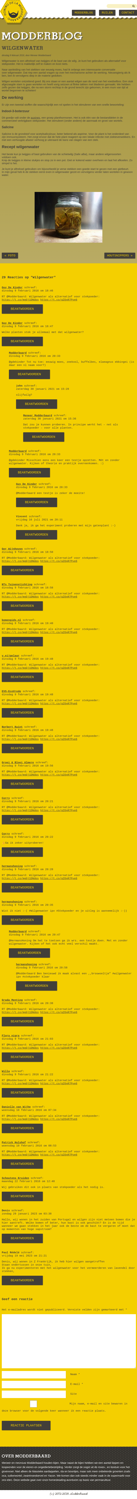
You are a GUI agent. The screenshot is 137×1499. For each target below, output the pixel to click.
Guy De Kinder (12, 287)
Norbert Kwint (12, 727)
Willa (6, 1071)
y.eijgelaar (10, 655)
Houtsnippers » (120, 255)
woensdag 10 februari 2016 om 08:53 (29, 1145)
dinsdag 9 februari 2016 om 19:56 (27, 765)
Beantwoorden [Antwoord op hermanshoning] (22, 887)
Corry (6, 798)
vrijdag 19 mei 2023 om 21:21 (24, 1255)
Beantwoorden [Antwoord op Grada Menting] (22, 1021)
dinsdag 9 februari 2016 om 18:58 (27, 587)
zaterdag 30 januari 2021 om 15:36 (49, 418)
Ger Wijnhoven (12, 549)
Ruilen (107, 12)
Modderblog (84, 12)
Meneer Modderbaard (37, 415)
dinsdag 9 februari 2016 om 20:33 (34, 356)
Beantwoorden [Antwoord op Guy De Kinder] (22, 309)
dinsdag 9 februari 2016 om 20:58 (41, 967)
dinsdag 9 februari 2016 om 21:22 (27, 1074)
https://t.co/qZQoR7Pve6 (58, 299)
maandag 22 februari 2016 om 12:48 (28, 1181)
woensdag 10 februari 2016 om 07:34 (29, 1110)
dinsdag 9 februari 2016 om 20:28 (27, 869)
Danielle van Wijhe (16, 1107)
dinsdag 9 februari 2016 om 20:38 (27, 1003)
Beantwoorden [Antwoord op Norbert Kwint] (22, 748)
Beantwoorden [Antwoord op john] (36, 404)
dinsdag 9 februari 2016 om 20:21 (27, 801)
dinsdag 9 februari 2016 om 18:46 (27, 290)
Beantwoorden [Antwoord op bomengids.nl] (22, 641)
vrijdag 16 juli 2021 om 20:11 (39, 519)
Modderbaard (18, 352)
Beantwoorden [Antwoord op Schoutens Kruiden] (22, 1196)
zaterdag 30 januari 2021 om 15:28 (42, 389)
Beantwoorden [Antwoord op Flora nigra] (22, 1057)
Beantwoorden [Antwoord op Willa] (22, 1092)
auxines (35, 117)
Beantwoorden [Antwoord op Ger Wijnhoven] (22, 570)
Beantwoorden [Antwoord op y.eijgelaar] (22, 677)
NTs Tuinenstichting (17, 584)
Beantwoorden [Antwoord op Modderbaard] (29, 374)
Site (73, 1394)
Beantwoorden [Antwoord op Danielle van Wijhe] (22, 1128)
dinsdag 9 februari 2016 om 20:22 (27, 837)
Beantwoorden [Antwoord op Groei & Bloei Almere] (22, 784)
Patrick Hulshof (14, 1142)
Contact (128, 12)
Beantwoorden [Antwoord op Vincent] (36, 534)
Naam (75, 1374)
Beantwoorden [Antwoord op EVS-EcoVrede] (22, 713)
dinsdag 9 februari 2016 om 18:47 (27, 326)
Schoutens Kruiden (15, 1178)
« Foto (9, 255)
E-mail (76, 1384)
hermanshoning (12, 866)
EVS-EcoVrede (11, 691)
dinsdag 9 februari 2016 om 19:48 (27, 659)
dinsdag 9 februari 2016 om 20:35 (27, 905)
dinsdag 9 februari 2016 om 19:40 (27, 623)
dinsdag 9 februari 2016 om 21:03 (27, 1039)
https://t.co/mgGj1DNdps (20, 299)
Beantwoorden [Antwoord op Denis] (22, 1238)
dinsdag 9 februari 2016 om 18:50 (27, 552)
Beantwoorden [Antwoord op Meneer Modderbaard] (43, 437)
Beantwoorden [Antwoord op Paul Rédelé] (22, 1280)
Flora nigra (10, 1035)
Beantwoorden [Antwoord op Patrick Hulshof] (22, 1164)
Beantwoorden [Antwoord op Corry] (22, 819)
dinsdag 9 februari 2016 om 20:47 (34, 934)
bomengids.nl (11, 620)
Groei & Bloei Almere (18, 762)
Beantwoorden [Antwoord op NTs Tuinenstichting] (22, 606)
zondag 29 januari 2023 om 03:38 (27, 1213)
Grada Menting (12, 1000)
